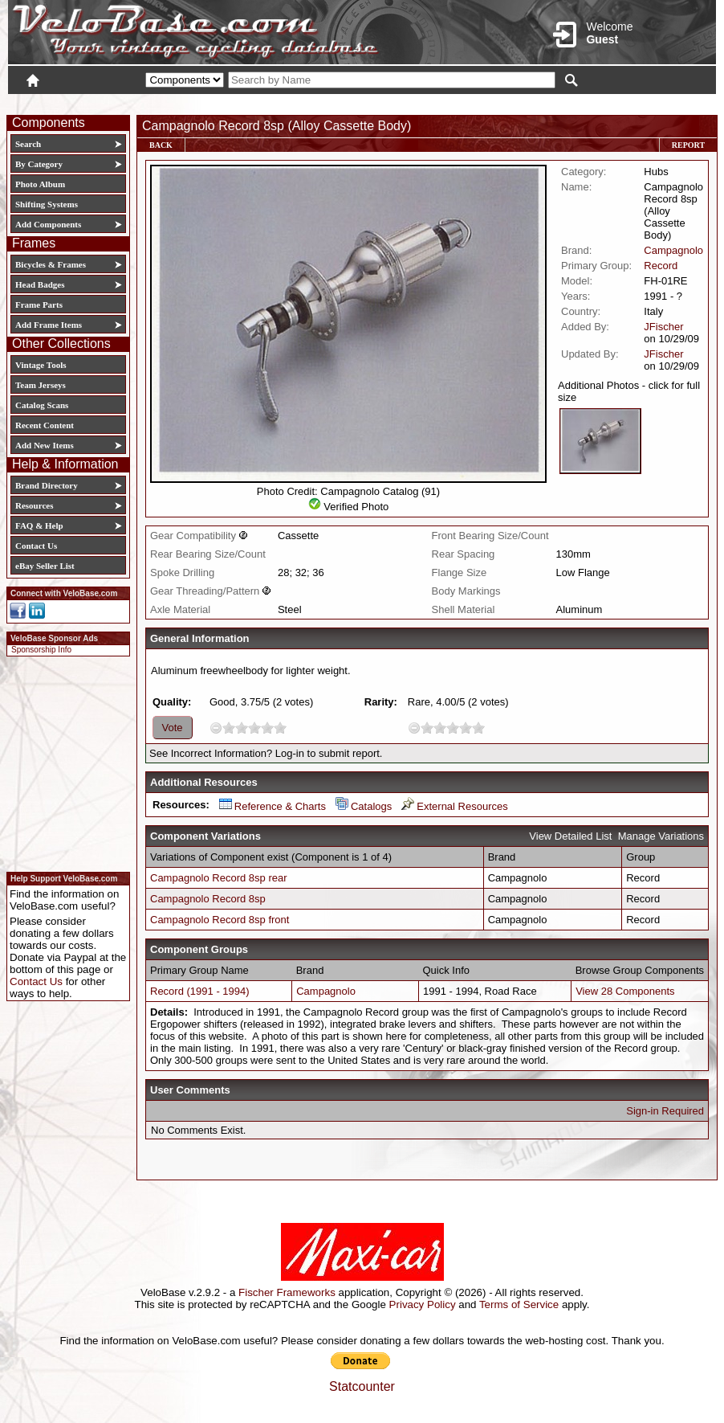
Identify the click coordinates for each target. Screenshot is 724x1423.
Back (161, 145)
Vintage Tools (40, 365)
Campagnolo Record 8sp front (219, 920)
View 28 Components (625, 991)
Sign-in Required (665, 1111)
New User (626, 102)
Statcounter (362, 1386)
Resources (34, 505)
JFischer (663, 327)
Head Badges (39, 284)
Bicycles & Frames (51, 264)
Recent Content (44, 425)
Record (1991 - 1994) (200, 991)
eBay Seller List (45, 565)
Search (28, 144)
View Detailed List (570, 836)
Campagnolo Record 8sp (208, 899)
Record (660, 266)
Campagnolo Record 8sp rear (218, 878)
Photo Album (40, 184)
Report (688, 145)
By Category (39, 164)
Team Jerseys (40, 385)
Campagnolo (673, 250)
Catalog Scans (41, 405)
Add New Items (44, 445)
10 (280, 728)
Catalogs (364, 806)
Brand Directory (46, 485)
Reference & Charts (272, 806)
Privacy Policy (422, 1304)
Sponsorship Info (41, 649)
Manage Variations (661, 836)
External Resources (454, 806)
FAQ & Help (39, 525)
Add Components (48, 224)
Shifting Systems (46, 204)
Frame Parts (39, 304)
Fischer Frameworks (287, 1292)
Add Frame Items (48, 324)
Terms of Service (519, 1304)
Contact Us (36, 545)
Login (573, 102)
